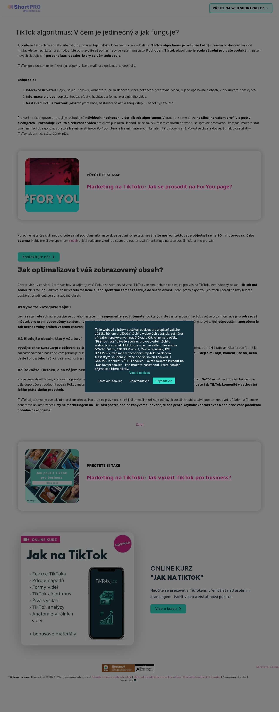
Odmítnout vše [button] (139, 381)
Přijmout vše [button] (164, 381)
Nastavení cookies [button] (109, 381)
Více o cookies (139, 373)
